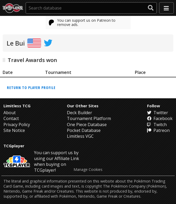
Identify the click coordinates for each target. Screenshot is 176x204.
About (9, 113)
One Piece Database (87, 124)
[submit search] (150, 8)
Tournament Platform (89, 118)
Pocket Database (84, 130)
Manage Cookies (88, 169)
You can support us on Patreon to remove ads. (82, 22)
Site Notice (14, 130)
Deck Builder (79, 113)
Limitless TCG (17, 105)
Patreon (158, 130)
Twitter (157, 113)
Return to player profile (31, 87)
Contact (11, 118)
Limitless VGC (80, 136)
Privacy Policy (16, 124)
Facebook (160, 118)
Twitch (157, 124)
